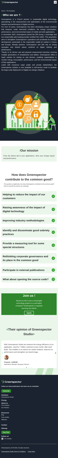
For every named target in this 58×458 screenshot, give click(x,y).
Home (3, 11)
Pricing (3, 400)
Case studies (5, 417)
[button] (55, 2)
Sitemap (4, 428)
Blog (2, 415)
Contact (4, 425)
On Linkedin (8, 438)
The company (5, 405)
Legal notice (31, 451)
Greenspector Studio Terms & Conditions (13, 451)
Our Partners (5, 407)
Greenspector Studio (7, 397)
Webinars (4, 419)
